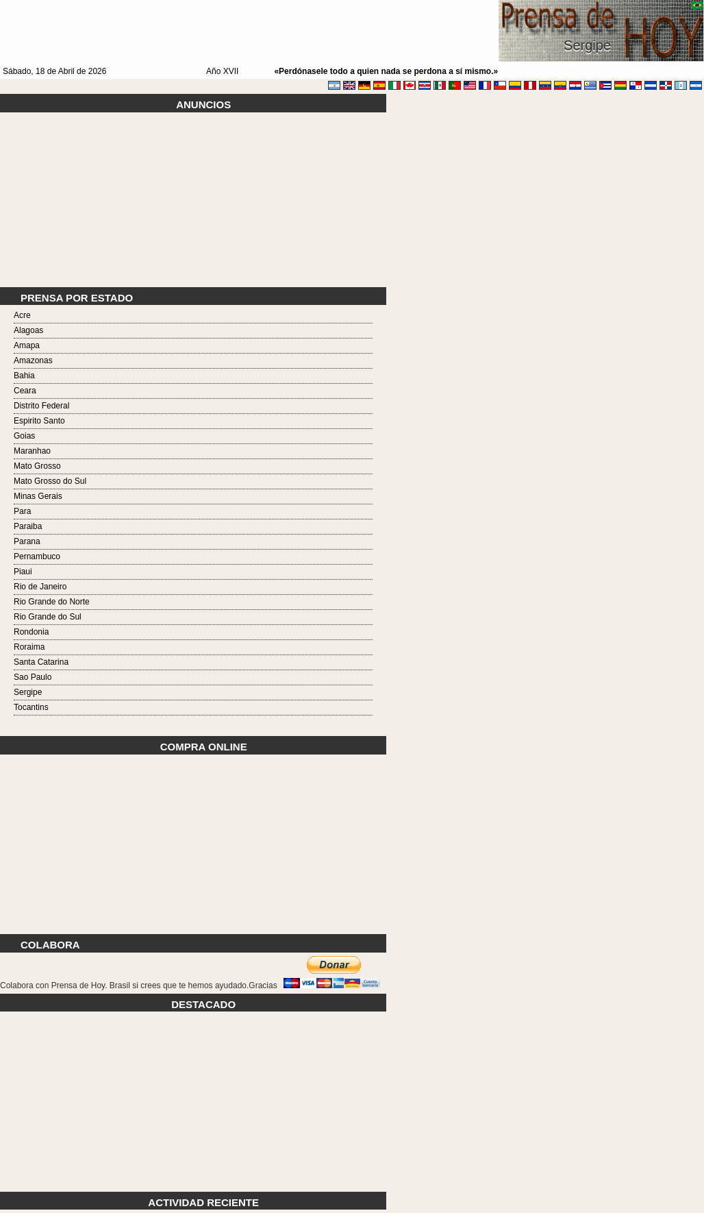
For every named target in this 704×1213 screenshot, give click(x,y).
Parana (27, 541)
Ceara (25, 390)
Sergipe (28, 692)
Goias (24, 436)
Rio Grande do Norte (52, 601)
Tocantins (31, 707)
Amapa (27, 345)
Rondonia (31, 632)
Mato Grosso (37, 466)
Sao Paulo (32, 677)
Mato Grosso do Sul (50, 481)
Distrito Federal (41, 406)
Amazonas (33, 360)
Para (22, 511)
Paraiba (28, 526)
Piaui (23, 571)
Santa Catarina (41, 662)
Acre (22, 315)
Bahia (24, 375)
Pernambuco (37, 556)
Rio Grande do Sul (47, 617)
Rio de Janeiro (40, 586)
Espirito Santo (39, 421)
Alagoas (28, 330)
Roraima (29, 647)
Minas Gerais (38, 496)
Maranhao (32, 451)
